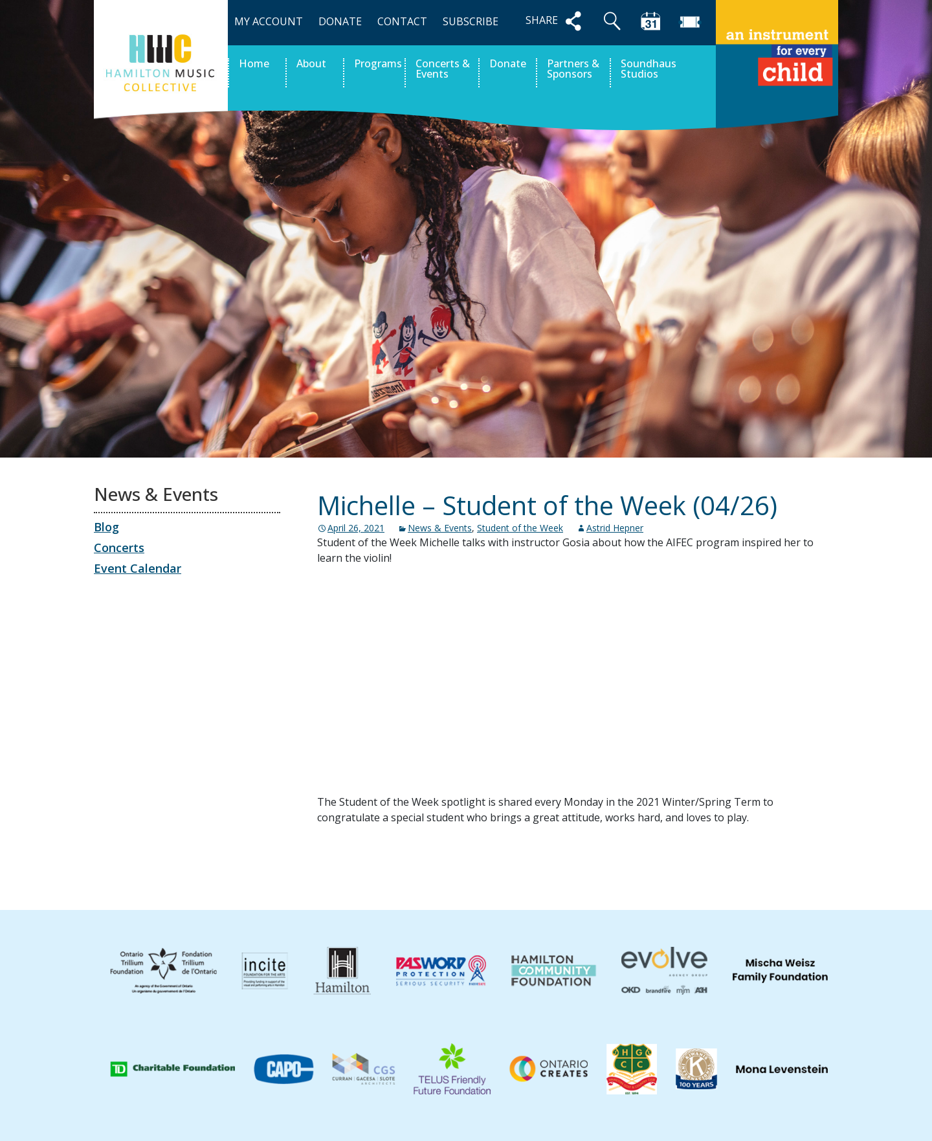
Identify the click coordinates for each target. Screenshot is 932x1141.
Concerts (119, 547)
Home (254, 64)
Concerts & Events (443, 69)
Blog (106, 527)
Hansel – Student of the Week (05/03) (722, 864)
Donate (507, 64)
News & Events (440, 528)
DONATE (340, 21)
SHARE (556, 21)
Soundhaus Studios (648, 69)
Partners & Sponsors (573, 69)
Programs (378, 64)
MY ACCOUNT (268, 21)
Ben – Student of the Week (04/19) (424, 864)
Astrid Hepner (614, 528)
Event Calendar (137, 568)
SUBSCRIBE (470, 21)
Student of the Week (520, 528)
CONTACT (402, 21)
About (311, 64)
